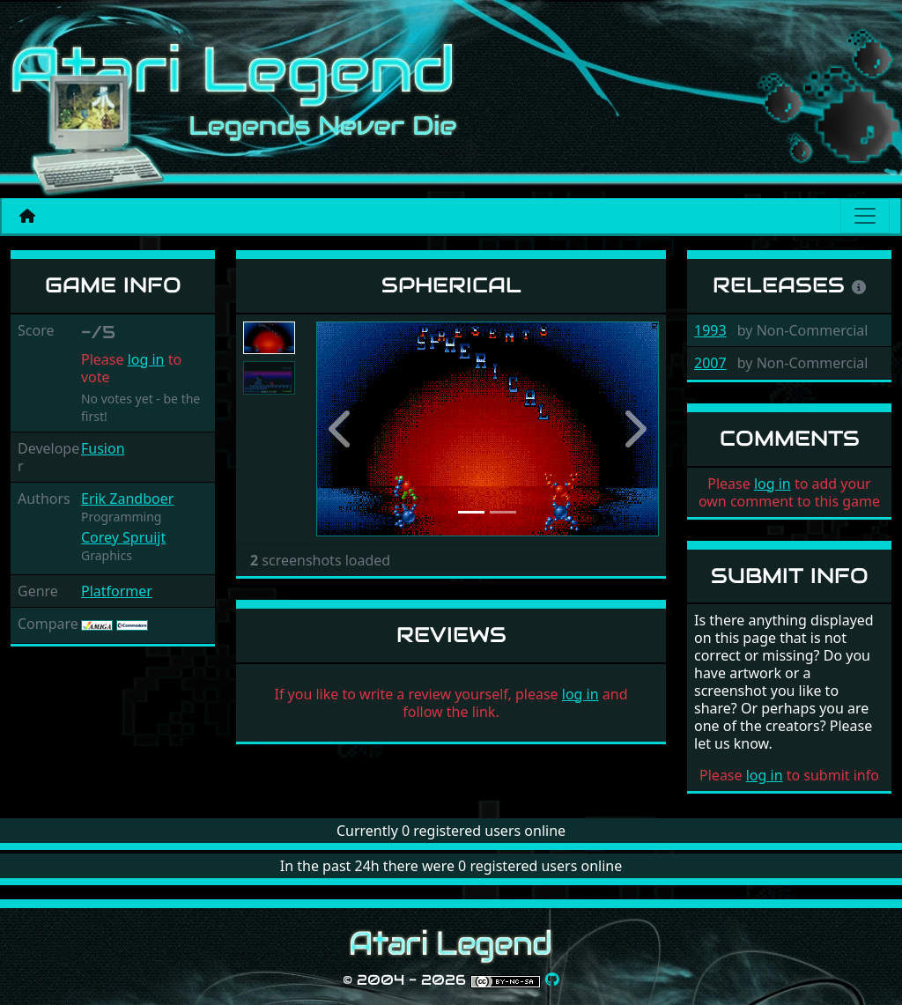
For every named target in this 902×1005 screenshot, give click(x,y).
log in (146, 359)
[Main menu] (865, 215)
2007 (710, 363)
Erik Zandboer (127, 498)
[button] (341, 428)
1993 (710, 330)
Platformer (116, 591)
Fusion (103, 448)
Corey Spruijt (123, 537)
